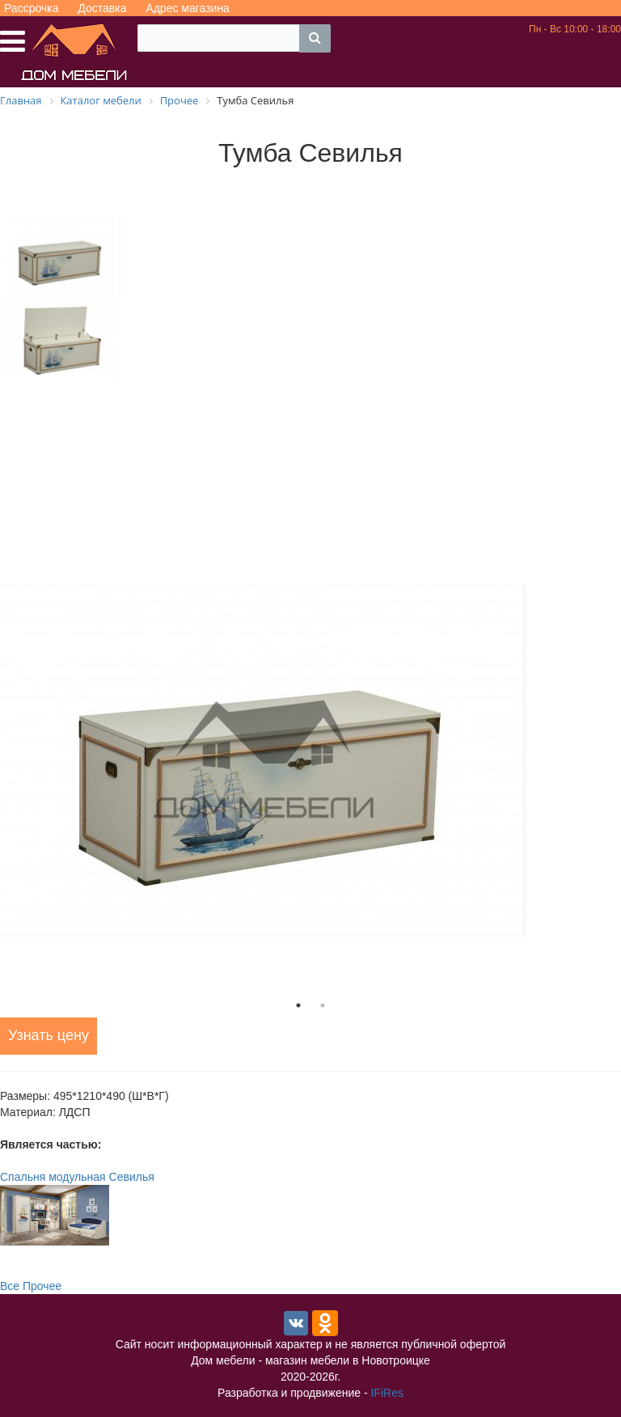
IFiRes (386, 1392)
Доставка (102, 8)
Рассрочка (31, 8)
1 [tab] (298, 1005)
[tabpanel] (310, 760)
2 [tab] (323, 1005)
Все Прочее (30, 1286)
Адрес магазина (188, 8)
